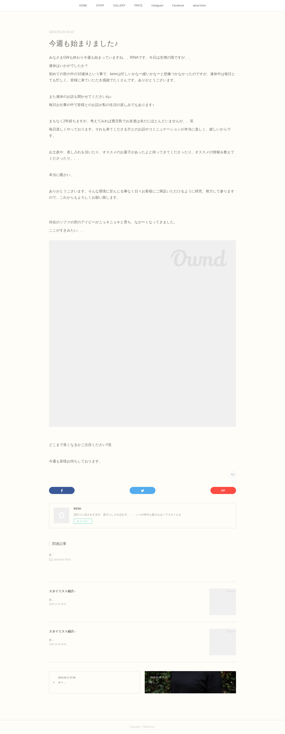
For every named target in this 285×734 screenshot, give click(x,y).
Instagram (157, 5)
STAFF (100, 5)
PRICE (138, 5)
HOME (83, 5)
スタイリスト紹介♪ (62, 591)
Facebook (178, 5)
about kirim (199, 5)
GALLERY (119, 5)
